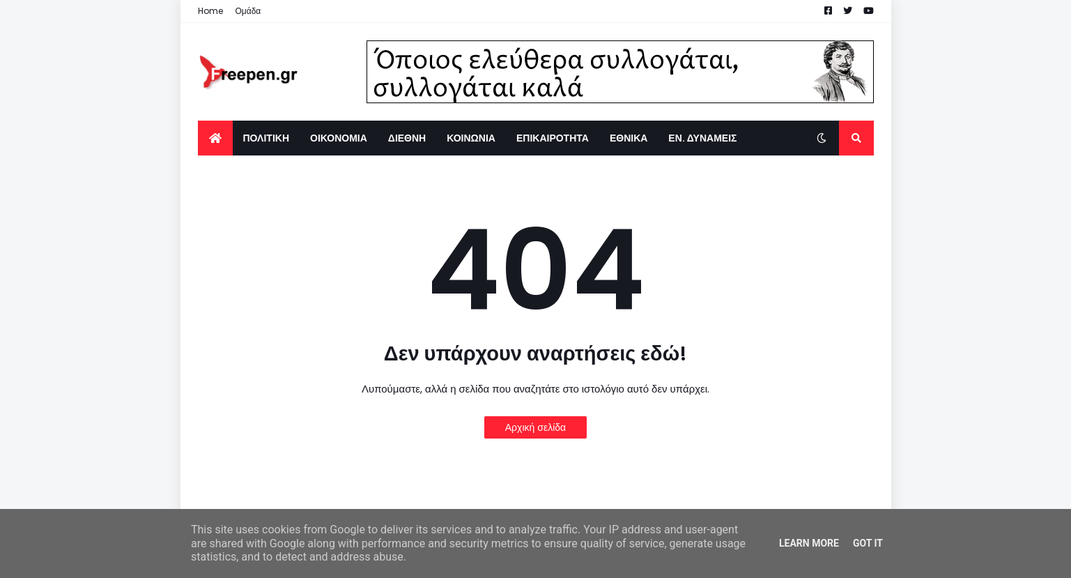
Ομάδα (248, 11)
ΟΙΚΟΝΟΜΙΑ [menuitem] (338, 138)
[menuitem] (215, 138)
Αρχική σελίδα (535, 427)
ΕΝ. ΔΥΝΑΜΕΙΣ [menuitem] (702, 138)
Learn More (809, 543)
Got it (868, 543)
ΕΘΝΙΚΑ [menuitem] (628, 138)
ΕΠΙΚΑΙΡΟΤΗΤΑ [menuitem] (552, 138)
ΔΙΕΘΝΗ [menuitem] (407, 138)
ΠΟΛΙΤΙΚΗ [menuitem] (266, 138)
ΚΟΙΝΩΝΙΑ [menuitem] (471, 138)
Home (210, 11)
